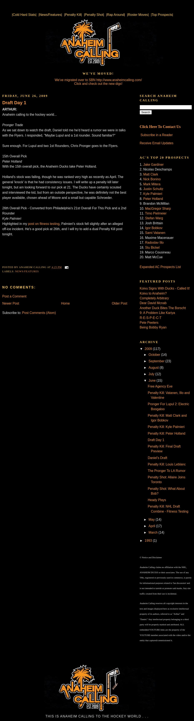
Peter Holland (153, 199)
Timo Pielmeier (156, 213)
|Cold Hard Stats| (24, 14)
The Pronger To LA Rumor (166, 471)
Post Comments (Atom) (39, 313)
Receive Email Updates (156, 143)
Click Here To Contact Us (160, 127)
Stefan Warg (154, 218)
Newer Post (10, 303)
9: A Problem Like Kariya (157, 313)
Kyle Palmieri (152, 194)
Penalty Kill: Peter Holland (166, 433)
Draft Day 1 (14, 102)
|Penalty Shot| (94, 14)
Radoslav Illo (154, 242)
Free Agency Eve (160, 386)
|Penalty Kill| (73, 14)
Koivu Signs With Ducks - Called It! (165, 288)
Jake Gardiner (153, 164)
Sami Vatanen (155, 232)
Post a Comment (14, 296)
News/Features (27, 271)
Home (65, 303)
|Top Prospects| (162, 14)
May (152, 519)
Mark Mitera (151, 184)
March (154, 532)
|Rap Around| (115, 14)
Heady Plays (157, 500)
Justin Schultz (153, 189)
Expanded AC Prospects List (160, 267)
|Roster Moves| (138, 14)
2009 (149, 349)
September (157, 361)
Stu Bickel (152, 247)
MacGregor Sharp (158, 208)
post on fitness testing (44, 224)
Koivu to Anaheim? (153, 293)
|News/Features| (50, 14)
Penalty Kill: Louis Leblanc (167, 464)
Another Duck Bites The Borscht (163, 308)
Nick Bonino (151, 179)
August (154, 367)
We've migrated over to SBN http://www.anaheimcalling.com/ (98, 80)
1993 (149, 540)
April (152, 526)
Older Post (119, 303)
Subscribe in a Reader (157, 135)
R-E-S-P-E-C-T (151, 318)
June (153, 380)
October (155, 354)
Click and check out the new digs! (98, 83)
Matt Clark (150, 174)
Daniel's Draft (157, 458)
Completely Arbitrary (154, 298)
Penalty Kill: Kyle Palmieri (166, 427)
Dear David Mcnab (153, 303)
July (152, 374)
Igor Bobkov (153, 228)
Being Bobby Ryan (153, 327)
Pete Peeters (149, 322)
